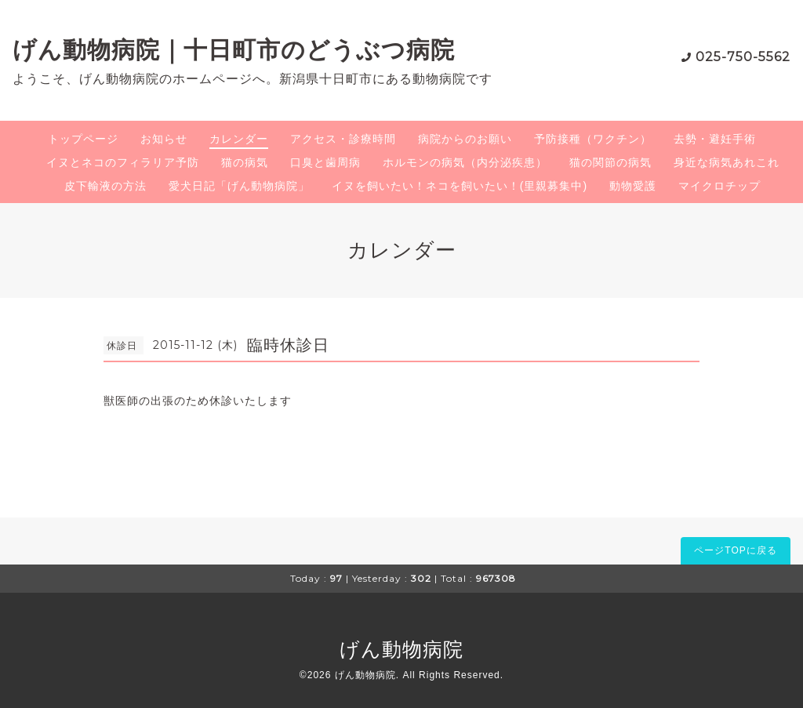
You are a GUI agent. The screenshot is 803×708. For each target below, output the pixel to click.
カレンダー (238, 139)
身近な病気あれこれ (726, 162)
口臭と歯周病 (325, 162)
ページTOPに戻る (735, 550)
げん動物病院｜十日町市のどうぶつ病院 (234, 49)
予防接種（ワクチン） (593, 139)
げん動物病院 (401, 649)
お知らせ (163, 139)
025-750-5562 (743, 56)
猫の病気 (244, 162)
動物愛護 (632, 186)
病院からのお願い (465, 139)
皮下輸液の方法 (105, 186)
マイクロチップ (719, 186)
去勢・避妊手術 (715, 139)
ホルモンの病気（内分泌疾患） (465, 162)
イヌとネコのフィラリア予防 (122, 162)
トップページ (83, 139)
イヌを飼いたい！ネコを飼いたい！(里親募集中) (459, 186)
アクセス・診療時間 (343, 139)
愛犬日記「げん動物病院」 (239, 186)
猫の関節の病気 (610, 162)
